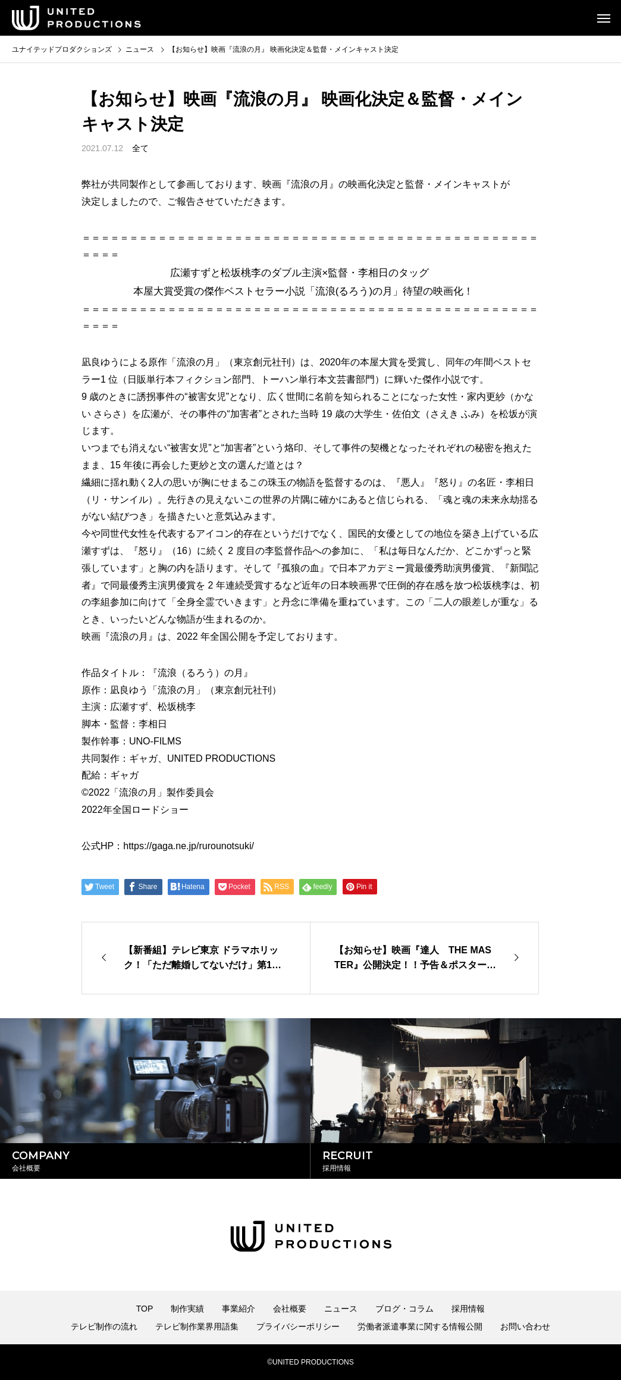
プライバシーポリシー (298, 1326)
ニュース (340, 1308)
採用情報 (468, 1308)
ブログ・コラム (404, 1308)
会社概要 (289, 1308)
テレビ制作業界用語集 (197, 1326)
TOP (144, 1308)
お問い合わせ (525, 1326)
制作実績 (187, 1308)
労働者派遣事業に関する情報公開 (419, 1326)
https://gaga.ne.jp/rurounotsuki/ (188, 846)
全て (140, 148)
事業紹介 (238, 1308)
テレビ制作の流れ (104, 1326)
